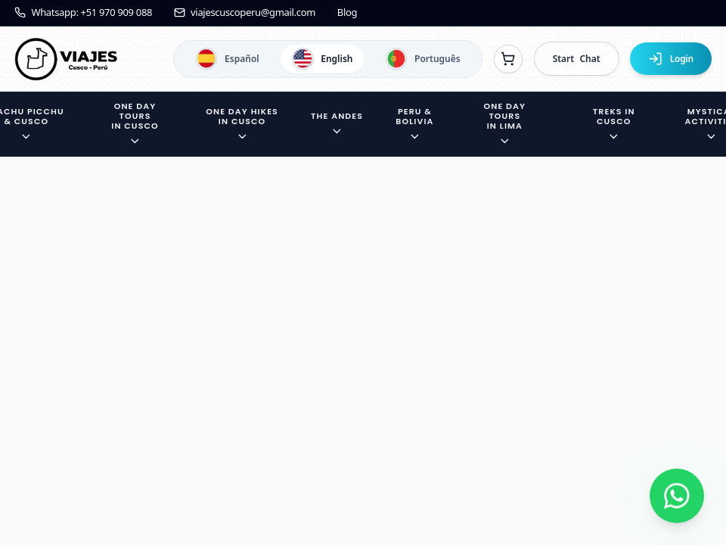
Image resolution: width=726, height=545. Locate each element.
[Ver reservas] (508, 59)
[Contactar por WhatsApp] (677, 496)
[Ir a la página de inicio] (65, 59)
